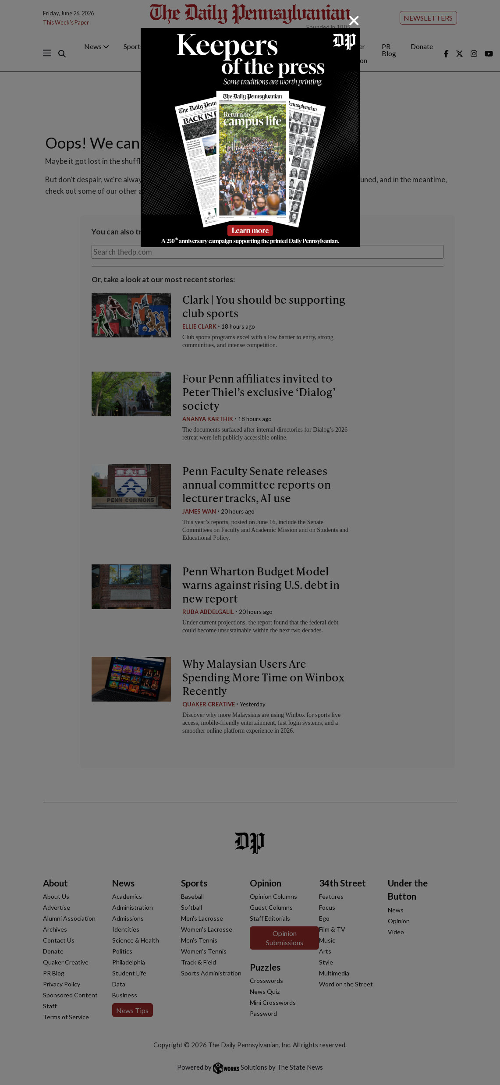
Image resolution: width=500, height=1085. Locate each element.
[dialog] (250, 542)
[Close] (354, 20)
